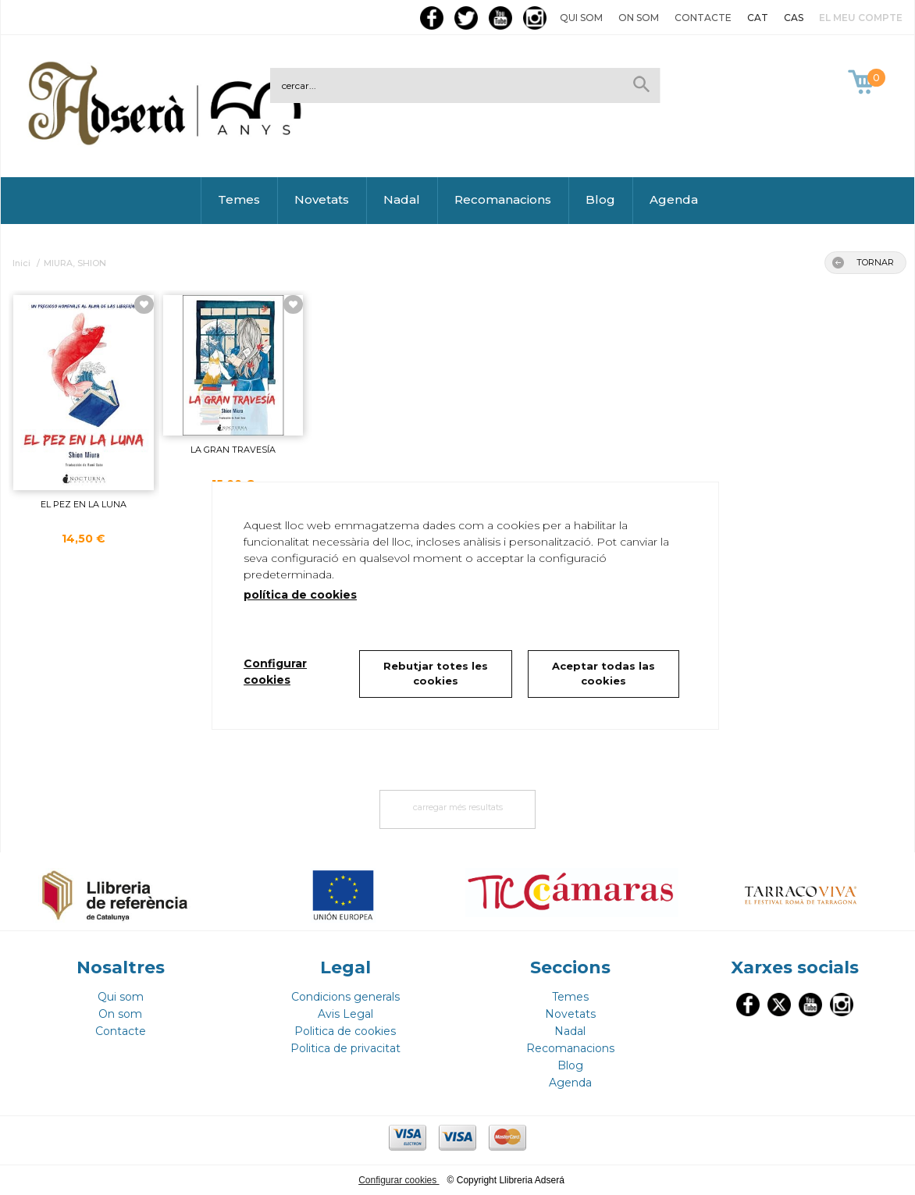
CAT (757, 17)
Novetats (321, 199)
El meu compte (861, 17)
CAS (793, 17)
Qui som (581, 17)
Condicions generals (345, 997)
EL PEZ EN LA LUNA (83, 504)
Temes (239, 199)
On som (638, 17)
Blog (600, 199)
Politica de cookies (345, 1031)
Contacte (703, 17)
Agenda (674, 199)
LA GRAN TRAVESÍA (233, 449)
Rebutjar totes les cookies (435, 674)
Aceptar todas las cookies (603, 674)
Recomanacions (502, 199)
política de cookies (300, 595)
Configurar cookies (398, 1180)
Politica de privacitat (345, 1048)
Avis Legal (345, 1014)
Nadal (401, 199)
